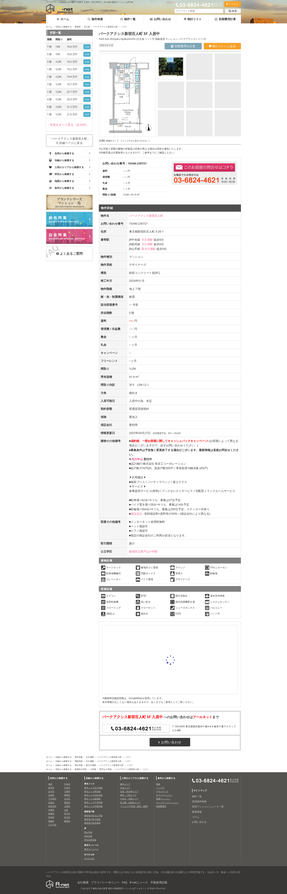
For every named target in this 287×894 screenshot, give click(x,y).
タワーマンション (164, 795)
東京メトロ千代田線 (93, 802)
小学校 (93, 769)
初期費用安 (161, 806)
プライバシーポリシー (105, 882)
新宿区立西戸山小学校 (143, 551)
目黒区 (51, 802)
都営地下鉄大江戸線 (93, 815)
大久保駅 (147, 239)
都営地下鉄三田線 (92, 819)
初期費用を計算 (183, 46)
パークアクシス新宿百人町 (105, 26)
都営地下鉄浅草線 (92, 822)
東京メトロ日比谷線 (93, 795)
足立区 (67, 817)
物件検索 (95, 19)
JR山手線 (79, 765)
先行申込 (137, 459)
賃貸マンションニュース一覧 (208, 806)
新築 (158, 784)
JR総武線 (79, 761)
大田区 (67, 806)
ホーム (63, 19)
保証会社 (136, 514)
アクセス (232, 4)
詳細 (87, 46)
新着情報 (197, 812)
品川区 (51, 791)
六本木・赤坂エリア (129, 798)
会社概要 (83, 882)
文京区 (67, 798)
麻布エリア (125, 784)
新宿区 (78, 26)
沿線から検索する (63, 757)
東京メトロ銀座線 (92, 798)
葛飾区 (51, 821)
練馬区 (67, 821)
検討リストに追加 (222, 46)
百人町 (87, 26)
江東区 (67, 791)
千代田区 (52, 798)
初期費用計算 (225, 19)
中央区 (67, 784)
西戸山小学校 (105, 769)
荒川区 (67, 813)
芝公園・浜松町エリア (130, 802)
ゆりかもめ (89, 858)
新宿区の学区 (81, 769)
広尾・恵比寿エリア (129, 791)
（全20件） (69, 125)
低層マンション (163, 798)
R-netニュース (139, 882)
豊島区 (67, 802)
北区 (66, 809)
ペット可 (160, 787)
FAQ (124, 882)
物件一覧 (128, 19)
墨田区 (67, 795)
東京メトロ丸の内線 (93, 787)
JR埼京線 (88, 836)
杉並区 (51, 817)
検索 (233, 11)
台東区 (51, 795)
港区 (50, 784)
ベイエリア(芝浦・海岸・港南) (134, 806)
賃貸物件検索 (199, 801)
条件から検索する (166, 778)
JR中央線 (79, 757)
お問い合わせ (160, 19)
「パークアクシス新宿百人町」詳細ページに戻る (69, 141)
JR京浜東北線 (90, 839)
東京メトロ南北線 (92, 791)
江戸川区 (52, 824)
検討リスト (193, 19)
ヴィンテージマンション (167, 802)
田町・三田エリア (128, 795)
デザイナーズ (162, 791)
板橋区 (51, 813)
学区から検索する (63, 769)
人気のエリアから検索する (135, 778)
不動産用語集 (158, 882)
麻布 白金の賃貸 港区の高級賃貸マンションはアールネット (120, 888)
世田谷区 (52, 806)
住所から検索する (63, 26)
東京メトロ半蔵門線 (93, 806)
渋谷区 (67, 787)
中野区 (51, 809)
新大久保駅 (148, 249)
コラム (195, 817)
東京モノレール (91, 849)
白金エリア (125, 787)
